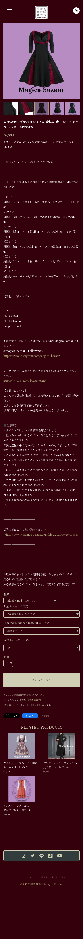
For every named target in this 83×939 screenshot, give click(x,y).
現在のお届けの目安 (16, 606)
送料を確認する (35, 699)
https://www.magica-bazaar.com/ (24, 380)
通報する (46, 716)
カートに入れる (41, 680)
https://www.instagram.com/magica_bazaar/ (31, 356)
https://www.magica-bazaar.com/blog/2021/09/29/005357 (42, 534)
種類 (6, 594)
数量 (6, 657)
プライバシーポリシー (28, 877)
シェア (30, 715)
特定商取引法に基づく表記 (53, 877)
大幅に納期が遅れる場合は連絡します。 (28, 623)
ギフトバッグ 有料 (16, 640)
